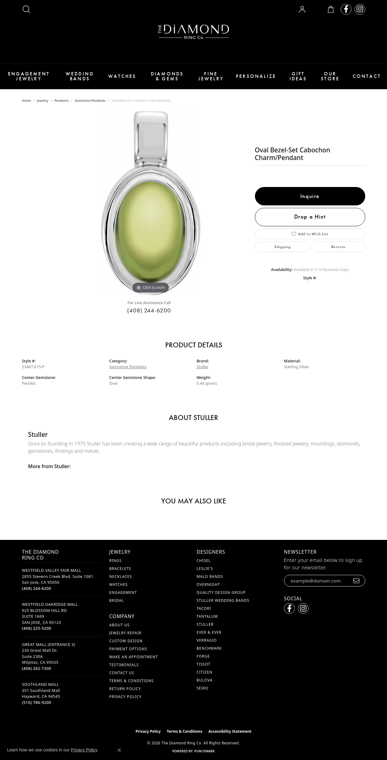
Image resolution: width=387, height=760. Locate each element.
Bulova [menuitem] (205, 680)
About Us (119, 625)
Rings (115, 560)
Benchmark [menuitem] (209, 648)
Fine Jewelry (211, 76)
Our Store (330, 76)
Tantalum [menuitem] (207, 616)
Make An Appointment (133, 656)
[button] (26, 9)
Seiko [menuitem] (203, 688)
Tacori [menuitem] (204, 608)
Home (26, 100)
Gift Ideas (298, 76)
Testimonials (124, 664)
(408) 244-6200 (149, 310)
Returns (338, 246)
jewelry (42, 100)
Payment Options (128, 648)
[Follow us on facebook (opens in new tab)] (346, 9)
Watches (122, 76)
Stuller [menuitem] (205, 624)
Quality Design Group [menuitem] (221, 592)
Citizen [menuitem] (205, 672)
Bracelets (120, 568)
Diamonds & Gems (167, 76)
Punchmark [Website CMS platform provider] (204, 751)
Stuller (203, 366)
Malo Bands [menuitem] (210, 576)
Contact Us (121, 672)
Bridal (116, 600)
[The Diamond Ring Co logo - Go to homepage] (193, 31)
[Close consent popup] (119, 750)
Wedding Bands (80, 76)
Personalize (256, 76)
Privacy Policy (125, 696)
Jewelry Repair (125, 633)
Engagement (123, 592)
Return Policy (125, 688)
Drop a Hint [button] (310, 216)
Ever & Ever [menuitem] (209, 632)
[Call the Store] (36, 588)
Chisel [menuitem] (204, 560)
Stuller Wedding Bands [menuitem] (223, 600)
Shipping (282, 246)
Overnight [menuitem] (208, 584)
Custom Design (126, 641)
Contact (367, 76)
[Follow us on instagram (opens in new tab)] (360, 9)
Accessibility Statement (229, 731)
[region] (151, 203)
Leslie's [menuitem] (205, 568)
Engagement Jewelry (29, 76)
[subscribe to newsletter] (356, 580)
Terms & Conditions (131, 680)
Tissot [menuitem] (204, 664)
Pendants (61, 100)
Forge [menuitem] (203, 656)
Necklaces (120, 576)
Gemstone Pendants (90, 100)
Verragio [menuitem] (207, 640)
